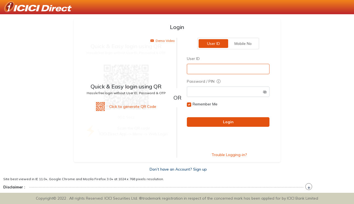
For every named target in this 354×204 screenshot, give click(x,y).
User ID (213, 43)
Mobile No (242, 43)
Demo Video (162, 41)
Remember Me (205, 104)
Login (228, 121)
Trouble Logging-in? (229, 154)
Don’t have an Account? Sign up (178, 169)
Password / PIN (203, 81)
